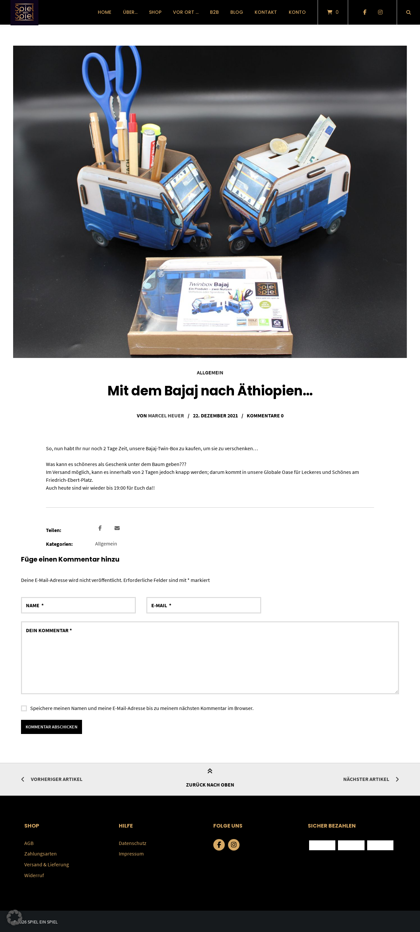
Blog (236, 12)
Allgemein (210, 372)
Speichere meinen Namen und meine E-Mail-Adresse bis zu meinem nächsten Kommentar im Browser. (142, 707)
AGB (28, 842)
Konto (297, 12)
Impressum (131, 853)
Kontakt (266, 12)
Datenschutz (132, 842)
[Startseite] (24, 12)
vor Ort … (186, 12)
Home (104, 12)
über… (130, 12)
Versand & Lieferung (46, 863)
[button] (101, 528)
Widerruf (34, 874)
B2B (214, 12)
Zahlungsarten (40, 853)
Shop (155, 12)
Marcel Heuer (166, 415)
